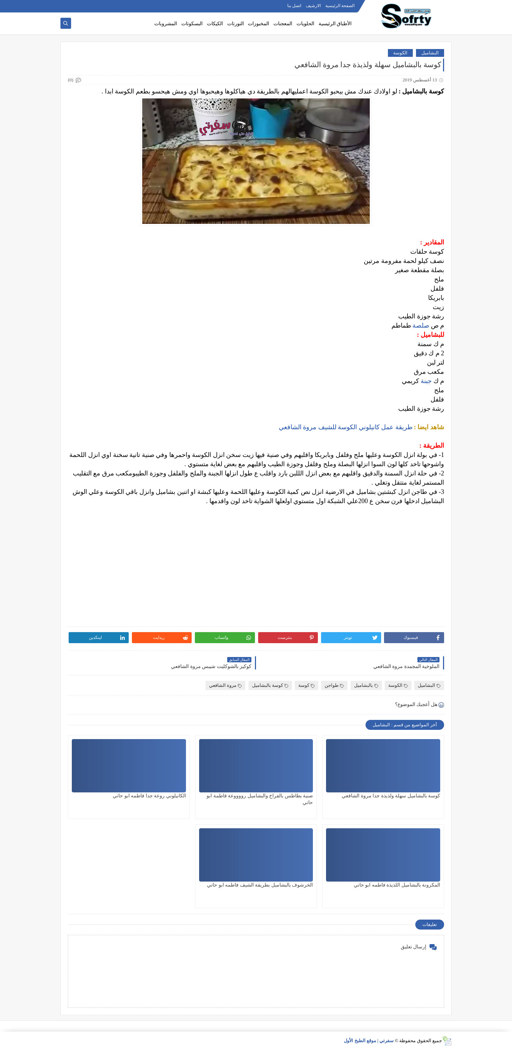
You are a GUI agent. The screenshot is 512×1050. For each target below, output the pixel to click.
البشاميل (430, 52)
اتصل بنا (294, 5)
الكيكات (215, 23)
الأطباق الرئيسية (335, 23)
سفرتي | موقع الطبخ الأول (369, 1040)
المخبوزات (258, 23)
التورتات (235, 23)
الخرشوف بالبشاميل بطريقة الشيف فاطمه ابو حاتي (260, 885)
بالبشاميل (366, 685)
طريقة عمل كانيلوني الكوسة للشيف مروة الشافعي (345, 427)
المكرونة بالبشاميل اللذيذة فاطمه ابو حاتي (397, 885)
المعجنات (282, 23)
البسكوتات (192, 23)
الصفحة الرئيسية (339, 5)
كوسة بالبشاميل (270, 685)
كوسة (306, 685)
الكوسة (400, 52)
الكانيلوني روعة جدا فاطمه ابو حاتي (149, 795)
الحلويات (305, 23)
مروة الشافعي (225, 685)
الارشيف (313, 5)
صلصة (420, 325)
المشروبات (165, 23)
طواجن (334, 685)
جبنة (425, 380)
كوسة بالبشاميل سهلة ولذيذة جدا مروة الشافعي (391, 795)
